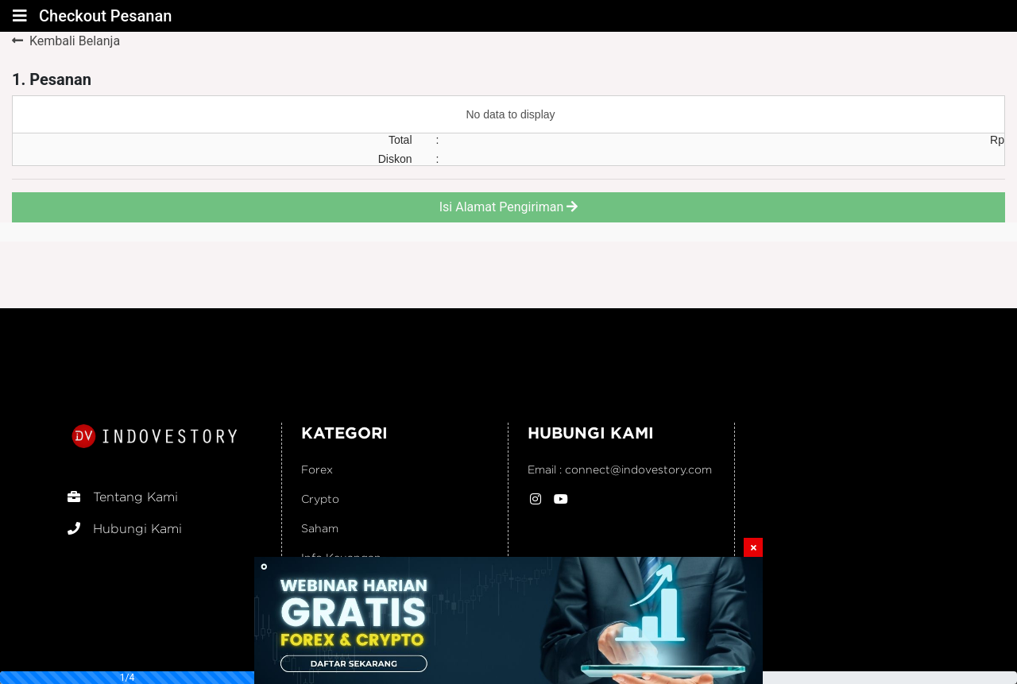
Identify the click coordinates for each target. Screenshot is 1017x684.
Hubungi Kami (125, 528)
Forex (317, 469)
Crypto (320, 498)
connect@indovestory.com (638, 469)
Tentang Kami (123, 497)
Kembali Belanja (66, 40)
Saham (319, 528)
